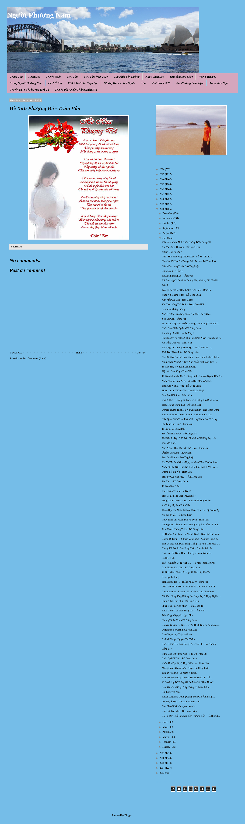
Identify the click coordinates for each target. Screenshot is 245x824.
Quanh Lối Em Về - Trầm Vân (177, 472)
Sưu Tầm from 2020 (96, 76)
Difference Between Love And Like (179, 629)
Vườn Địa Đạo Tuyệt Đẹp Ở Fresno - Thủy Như (185, 663)
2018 (162, 209)
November (167, 218)
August (166, 233)
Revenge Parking (170, 577)
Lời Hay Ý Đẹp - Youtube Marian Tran (181, 701)
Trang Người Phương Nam (26, 83)
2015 (162, 763)
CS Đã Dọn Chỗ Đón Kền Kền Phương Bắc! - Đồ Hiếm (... (191, 716)
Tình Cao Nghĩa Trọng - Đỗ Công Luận (181, 385)
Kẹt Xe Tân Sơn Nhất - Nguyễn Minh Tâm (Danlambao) (190, 462)
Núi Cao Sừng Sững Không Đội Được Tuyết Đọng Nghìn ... (191, 596)
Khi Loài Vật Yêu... (171, 692)
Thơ (143, 83)
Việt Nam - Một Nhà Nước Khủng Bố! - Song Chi (186, 242)
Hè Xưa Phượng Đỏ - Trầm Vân (177, 275)
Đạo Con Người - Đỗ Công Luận (178, 457)
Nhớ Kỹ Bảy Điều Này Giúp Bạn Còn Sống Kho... (186, 314)
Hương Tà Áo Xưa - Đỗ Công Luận (179, 620)
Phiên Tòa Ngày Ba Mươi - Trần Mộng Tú (183, 606)
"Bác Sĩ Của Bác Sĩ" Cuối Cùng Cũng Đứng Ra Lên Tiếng (190, 357)
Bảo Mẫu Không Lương (173, 309)
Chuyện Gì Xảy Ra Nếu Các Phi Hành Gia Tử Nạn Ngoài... (191, 625)
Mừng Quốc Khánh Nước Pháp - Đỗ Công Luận (185, 668)
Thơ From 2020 (161, 83)
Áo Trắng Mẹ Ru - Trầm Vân (176, 505)
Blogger (128, 815)
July (164, 238)
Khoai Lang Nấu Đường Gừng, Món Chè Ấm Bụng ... (188, 696)
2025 (162, 174)
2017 (162, 753)
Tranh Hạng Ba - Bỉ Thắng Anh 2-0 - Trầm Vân (185, 582)
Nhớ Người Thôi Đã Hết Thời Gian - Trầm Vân (185, 448)
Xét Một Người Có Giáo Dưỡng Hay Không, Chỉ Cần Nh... (191, 280)
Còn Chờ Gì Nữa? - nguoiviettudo (178, 706)
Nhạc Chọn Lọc (155, 76)
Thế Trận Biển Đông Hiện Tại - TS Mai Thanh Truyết (188, 562)
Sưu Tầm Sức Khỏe (181, 76)
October (166, 223)
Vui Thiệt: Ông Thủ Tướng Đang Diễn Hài (183, 304)
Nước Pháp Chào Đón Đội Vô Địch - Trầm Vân (185, 519)
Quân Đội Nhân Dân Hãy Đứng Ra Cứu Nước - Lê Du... (189, 586)
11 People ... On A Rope (174, 429)
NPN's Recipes (207, 76)
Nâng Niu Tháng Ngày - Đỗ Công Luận (181, 295)
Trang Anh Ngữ (218, 83)
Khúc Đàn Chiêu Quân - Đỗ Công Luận (181, 328)
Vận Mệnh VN (169, 443)
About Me (34, 76)
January (166, 746)
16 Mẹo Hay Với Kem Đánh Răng (178, 366)
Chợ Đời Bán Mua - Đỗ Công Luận (179, 711)
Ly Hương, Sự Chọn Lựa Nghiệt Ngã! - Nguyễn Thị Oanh (190, 534)
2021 (162, 194)
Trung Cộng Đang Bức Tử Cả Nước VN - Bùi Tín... (187, 290)
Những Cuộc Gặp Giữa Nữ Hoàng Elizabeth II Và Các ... (190, 467)
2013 (162, 773)
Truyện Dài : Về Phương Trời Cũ (29, 89)
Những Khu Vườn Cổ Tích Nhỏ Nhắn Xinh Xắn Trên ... (189, 362)
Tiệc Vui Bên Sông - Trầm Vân (177, 371)
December (167, 213)
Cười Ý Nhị (55, 83)
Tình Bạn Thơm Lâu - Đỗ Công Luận (180, 352)
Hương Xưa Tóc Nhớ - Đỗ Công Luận (180, 601)
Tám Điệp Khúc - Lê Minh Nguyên (179, 673)
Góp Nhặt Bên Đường (127, 76)
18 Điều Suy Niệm (171, 486)
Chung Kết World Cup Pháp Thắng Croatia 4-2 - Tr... (188, 548)
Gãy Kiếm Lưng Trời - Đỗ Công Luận (180, 266)
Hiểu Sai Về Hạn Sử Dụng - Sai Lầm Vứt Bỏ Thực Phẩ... (190, 261)
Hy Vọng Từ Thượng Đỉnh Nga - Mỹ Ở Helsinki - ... (187, 347)
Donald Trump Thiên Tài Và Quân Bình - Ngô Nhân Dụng (190, 409)
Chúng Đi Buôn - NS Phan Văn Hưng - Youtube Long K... (190, 539)
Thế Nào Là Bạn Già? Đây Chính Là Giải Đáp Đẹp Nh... (190, 438)
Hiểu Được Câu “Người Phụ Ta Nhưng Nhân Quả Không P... (192, 338)
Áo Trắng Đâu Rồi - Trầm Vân (177, 342)
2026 (162, 169)
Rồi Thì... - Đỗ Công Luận (175, 481)
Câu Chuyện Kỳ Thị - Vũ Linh (177, 634)
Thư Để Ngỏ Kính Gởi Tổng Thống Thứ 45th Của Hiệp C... (191, 543)
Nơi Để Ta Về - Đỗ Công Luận (177, 515)
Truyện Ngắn (53, 76)
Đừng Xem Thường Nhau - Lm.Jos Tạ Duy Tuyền (186, 500)
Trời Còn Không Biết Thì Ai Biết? (178, 496)
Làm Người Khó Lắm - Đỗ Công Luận (181, 567)
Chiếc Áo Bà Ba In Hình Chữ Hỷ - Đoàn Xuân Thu (187, 553)
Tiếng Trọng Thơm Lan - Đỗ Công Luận (181, 405)
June (164, 722)
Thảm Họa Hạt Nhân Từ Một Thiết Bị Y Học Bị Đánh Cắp (190, 510)
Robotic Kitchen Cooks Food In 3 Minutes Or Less (187, 414)
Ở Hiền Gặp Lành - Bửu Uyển (176, 452)
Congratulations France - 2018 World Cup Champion (188, 591)
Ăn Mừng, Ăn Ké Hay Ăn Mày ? (178, 333)
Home (79, 352)
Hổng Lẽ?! (167, 649)
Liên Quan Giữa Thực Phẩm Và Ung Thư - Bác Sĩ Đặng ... (190, 419)
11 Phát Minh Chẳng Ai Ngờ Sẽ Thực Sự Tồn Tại (186, 572)
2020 (162, 199)
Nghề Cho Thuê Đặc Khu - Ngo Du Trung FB (184, 653)
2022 (162, 189)
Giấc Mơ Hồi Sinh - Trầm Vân (177, 395)
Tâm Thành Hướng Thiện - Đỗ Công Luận (183, 529)
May (164, 727)
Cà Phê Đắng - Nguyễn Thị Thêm (178, 639)
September (167, 228)
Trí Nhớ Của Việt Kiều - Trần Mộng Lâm (182, 476)
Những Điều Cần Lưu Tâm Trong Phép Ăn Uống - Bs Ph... (191, 524)
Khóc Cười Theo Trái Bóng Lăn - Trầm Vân (183, 610)
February (167, 742)
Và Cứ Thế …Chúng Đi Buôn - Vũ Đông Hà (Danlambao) (190, 400)
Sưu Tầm (72, 76)
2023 (162, 184)
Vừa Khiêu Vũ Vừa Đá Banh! (176, 491)
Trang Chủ (16, 76)
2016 (162, 758)
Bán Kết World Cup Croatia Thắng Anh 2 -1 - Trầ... (187, 677)
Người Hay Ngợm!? (172, 252)
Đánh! (165, 285)
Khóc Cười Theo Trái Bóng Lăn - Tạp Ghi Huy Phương (189, 644)
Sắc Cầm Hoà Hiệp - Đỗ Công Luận (179, 433)
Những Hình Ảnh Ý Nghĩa (119, 83)
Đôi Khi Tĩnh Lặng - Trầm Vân (177, 424)
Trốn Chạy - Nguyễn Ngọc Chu (177, 615)
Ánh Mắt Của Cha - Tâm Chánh (177, 299)
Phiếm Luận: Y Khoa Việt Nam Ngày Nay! (183, 390)
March (165, 737)
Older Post (142, 352)
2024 (162, 179)
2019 (162, 204)
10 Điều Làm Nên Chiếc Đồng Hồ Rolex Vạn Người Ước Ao (192, 376)
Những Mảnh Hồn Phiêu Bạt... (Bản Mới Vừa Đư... (187, 381)
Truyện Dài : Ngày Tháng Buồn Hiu (76, 89)
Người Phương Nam (39, 15)
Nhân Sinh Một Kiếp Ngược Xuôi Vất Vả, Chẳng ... (187, 256)
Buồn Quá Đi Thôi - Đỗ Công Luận (179, 658)
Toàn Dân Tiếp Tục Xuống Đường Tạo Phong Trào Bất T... (191, 323)
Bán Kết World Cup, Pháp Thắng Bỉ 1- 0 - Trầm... (186, 687)
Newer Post (16, 352)
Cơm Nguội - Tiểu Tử (172, 271)
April (165, 732)
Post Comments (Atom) (34, 358)
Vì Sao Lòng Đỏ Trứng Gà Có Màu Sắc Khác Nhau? (188, 682)
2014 (162, 768)
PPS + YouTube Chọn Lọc (83, 83)
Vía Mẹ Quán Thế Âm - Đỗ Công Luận (181, 247)
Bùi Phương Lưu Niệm (190, 83)
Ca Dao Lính (168, 558)
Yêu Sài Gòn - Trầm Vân (174, 319)
